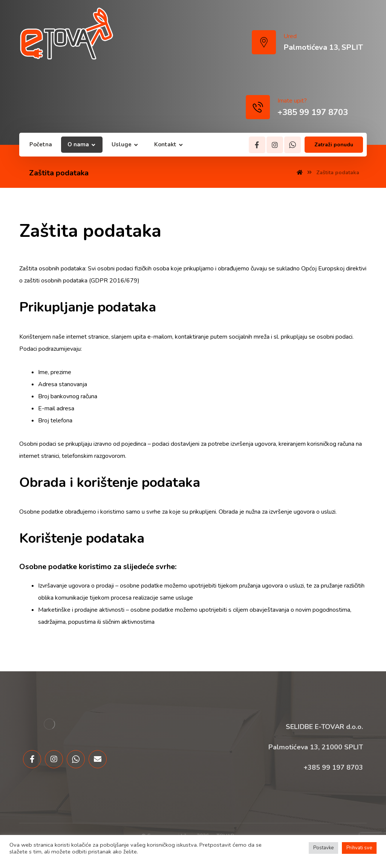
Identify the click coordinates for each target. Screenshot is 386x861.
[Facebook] (257, 145)
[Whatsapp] (292, 145)
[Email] (98, 759)
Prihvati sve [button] (359, 847)
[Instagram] (275, 145)
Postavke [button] (323, 847)
